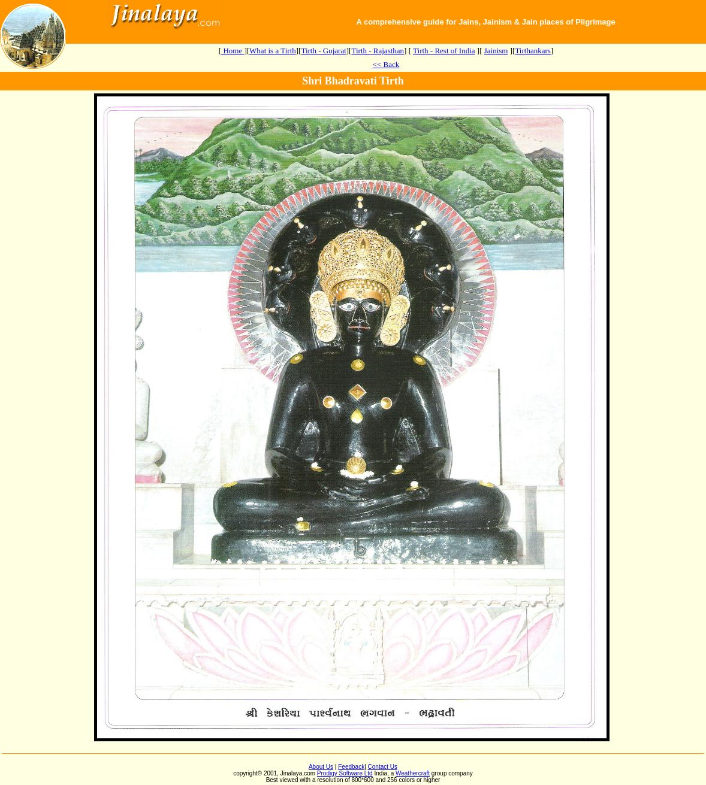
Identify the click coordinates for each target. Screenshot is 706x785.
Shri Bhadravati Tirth (352, 81)
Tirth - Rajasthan (377, 50)
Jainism (496, 50)
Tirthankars (532, 50)
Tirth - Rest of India (444, 50)
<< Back (386, 64)
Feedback (351, 766)
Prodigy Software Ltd (345, 773)
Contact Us (382, 766)
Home (232, 50)
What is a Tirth (272, 50)
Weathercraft (413, 773)
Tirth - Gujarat (323, 50)
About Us (321, 766)
